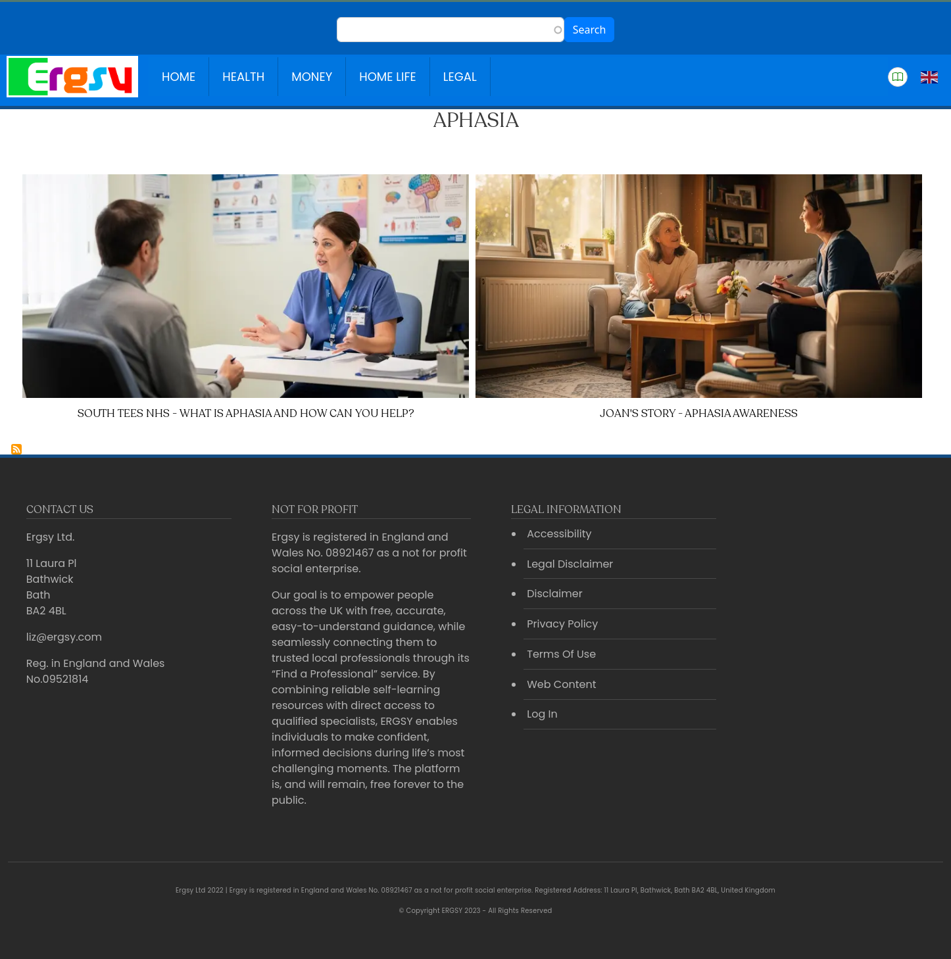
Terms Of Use (561, 654)
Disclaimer (554, 593)
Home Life (387, 76)
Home (178, 76)
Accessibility (559, 533)
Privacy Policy (562, 623)
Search (589, 29)
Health (243, 76)
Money (311, 76)
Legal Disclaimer (570, 564)
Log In (542, 714)
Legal (460, 76)
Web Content (561, 684)
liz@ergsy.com (64, 637)
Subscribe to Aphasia (16, 449)
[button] (898, 77)
